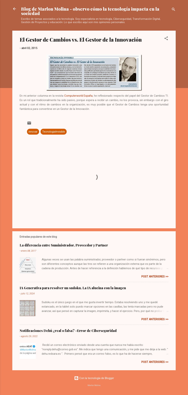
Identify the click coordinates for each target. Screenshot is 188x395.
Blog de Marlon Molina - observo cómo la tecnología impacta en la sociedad (90, 11)
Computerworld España (78, 95)
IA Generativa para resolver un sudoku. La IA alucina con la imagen (73, 288)
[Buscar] (173, 10)
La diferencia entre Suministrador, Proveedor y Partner (64, 245)
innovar (33, 131)
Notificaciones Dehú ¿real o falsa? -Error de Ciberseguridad (68, 330)
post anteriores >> (154, 276)
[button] (166, 39)
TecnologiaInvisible (53, 131)
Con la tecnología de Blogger (94, 378)
